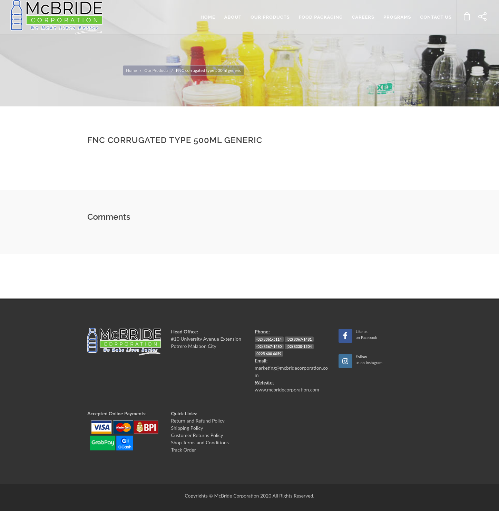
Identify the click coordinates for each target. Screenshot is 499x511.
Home (131, 70)
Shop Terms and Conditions (200, 442)
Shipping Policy (187, 428)
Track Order (183, 450)
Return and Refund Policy (198, 421)
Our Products (156, 70)
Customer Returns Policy (197, 435)
